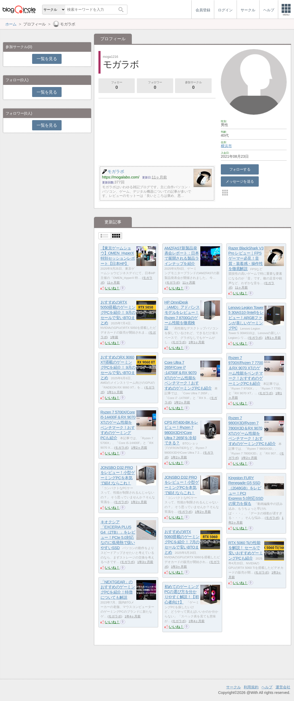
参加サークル (193, 86)
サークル (233, 687)
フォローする (240, 169)
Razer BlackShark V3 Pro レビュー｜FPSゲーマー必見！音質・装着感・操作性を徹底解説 (246, 258)
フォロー (116, 86)
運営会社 (283, 687)
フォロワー (155, 86)
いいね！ (112, 288)
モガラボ (172, 282)
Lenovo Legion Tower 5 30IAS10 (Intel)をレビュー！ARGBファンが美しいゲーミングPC (246, 317)
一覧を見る (47, 59)
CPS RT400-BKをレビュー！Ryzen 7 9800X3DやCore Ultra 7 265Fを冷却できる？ (181, 432)
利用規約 (251, 687)
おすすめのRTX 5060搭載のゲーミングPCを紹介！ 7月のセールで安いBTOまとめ (182, 542)
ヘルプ (266, 687)
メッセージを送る (240, 181)
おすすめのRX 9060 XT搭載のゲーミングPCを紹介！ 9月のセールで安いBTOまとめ (118, 367)
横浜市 (226, 146)
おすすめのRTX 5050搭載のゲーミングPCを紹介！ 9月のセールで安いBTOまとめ (118, 312)
